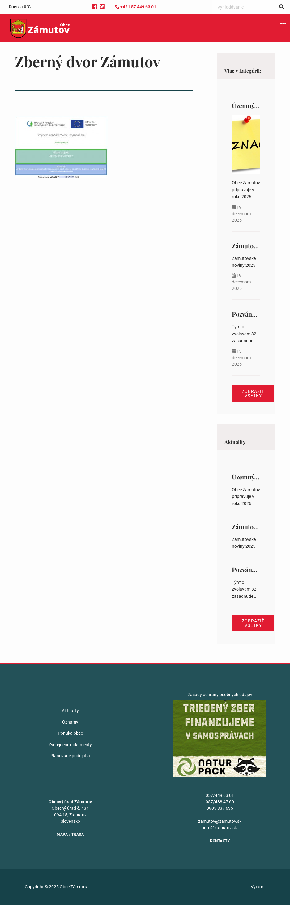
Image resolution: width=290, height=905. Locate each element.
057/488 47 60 (220, 801)
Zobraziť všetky (253, 393)
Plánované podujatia (70, 755)
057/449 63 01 (220, 795)
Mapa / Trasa (70, 834)
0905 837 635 (220, 808)
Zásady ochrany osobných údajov (220, 694)
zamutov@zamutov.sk (219, 821)
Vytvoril (258, 886)
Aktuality (70, 710)
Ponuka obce (70, 733)
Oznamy (70, 722)
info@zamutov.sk (220, 827)
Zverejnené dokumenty (70, 744)
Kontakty (220, 841)
